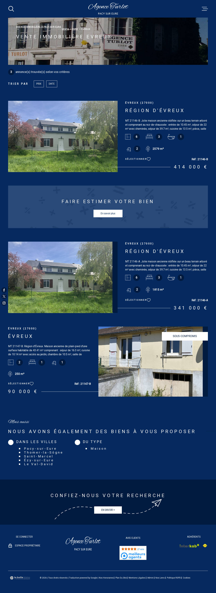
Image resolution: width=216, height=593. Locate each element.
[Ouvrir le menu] (205, 9)
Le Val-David (38, 464)
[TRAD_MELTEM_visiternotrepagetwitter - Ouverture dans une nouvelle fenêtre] (4, 296)
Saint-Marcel (38, 456)
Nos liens (160, 578)
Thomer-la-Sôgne (43, 452)
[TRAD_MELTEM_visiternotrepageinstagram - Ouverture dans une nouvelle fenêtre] (4, 303)
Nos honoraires (106, 578)
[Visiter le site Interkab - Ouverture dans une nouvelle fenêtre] (189, 545)
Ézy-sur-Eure (39, 460)
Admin (150, 578)
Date (52, 83)
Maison (99, 448)
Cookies (186, 578)
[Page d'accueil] (108, 9)
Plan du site (121, 578)
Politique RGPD (174, 578)
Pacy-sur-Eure (40, 448)
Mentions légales (137, 578)
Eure (75, 29)
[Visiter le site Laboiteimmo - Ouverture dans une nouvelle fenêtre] (20, 577)
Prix (38, 83)
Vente (65, 29)
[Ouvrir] (11, 9)
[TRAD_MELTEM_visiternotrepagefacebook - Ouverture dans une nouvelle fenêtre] (4, 290)
